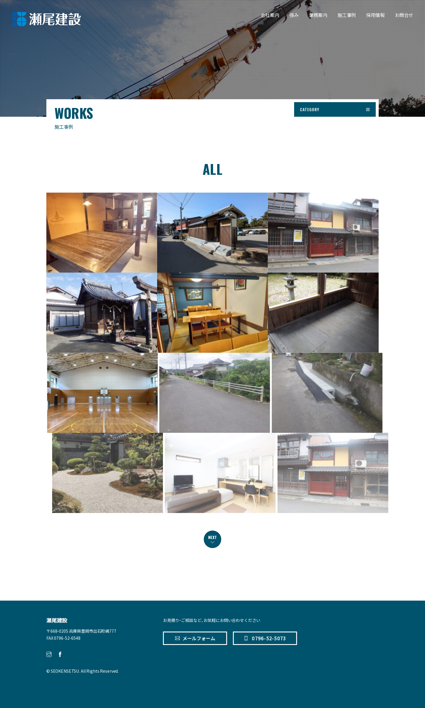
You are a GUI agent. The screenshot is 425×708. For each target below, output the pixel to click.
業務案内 (318, 14)
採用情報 (375, 14)
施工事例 (347, 14)
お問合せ (404, 14)
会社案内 (270, 14)
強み (294, 14)
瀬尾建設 (56, 620)
